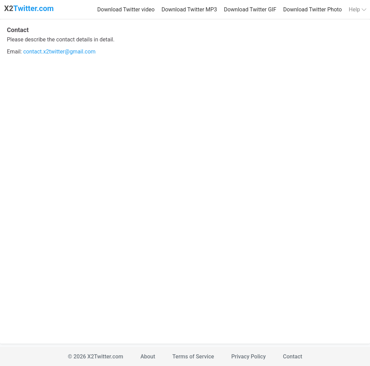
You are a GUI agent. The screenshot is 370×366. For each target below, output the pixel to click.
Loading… (185, 197)
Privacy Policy (248, 356)
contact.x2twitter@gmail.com (59, 51)
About (147, 356)
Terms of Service (193, 356)
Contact (292, 356)
